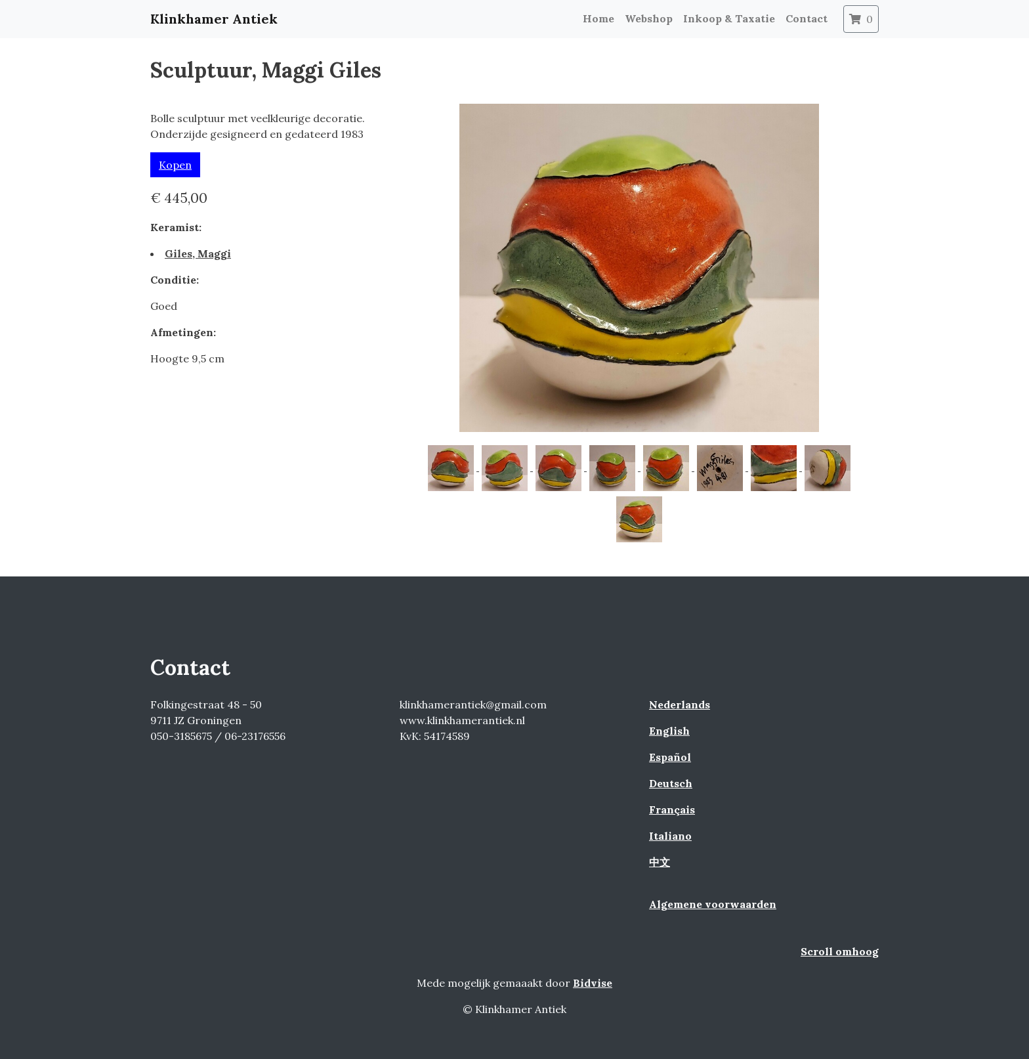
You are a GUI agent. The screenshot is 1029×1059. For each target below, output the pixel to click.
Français (672, 809)
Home (598, 18)
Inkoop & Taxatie (729, 18)
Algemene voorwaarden (712, 904)
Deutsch (670, 783)
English (669, 730)
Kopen (175, 164)
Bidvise (592, 982)
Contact (807, 18)
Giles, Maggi (198, 253)
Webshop (649, 18)
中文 (659, 862)
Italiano (670, 835)
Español (670, 757)
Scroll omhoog (840, 951)
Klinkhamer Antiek (214, 19)
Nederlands (679, 704)
